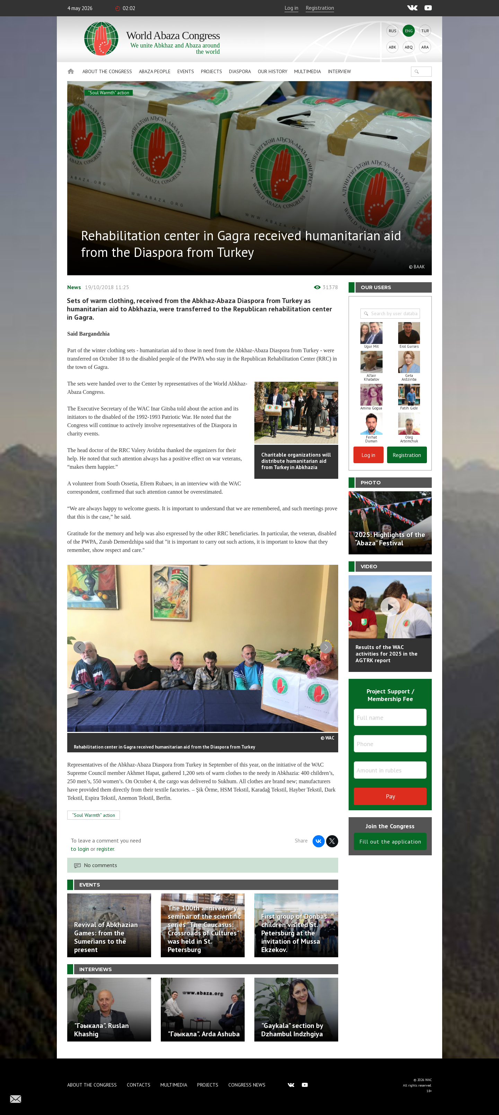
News (74, 287)
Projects (211, 71)
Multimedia (307, 71)
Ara (425, 47)
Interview (339, 71)
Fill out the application (390, 841)
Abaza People (154, 71)
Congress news (246, 1085)
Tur (425, 30)
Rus (392, 30)
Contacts (138, 1085)
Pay (390, 796)
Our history (272, 71)
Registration (320, 7)
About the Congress (107, 71)
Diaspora (240, 71)
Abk (392, 47)
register (105, 851)
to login (80, 851)
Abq (409, 47)
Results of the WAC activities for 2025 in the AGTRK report (387, 653)
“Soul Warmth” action (108, 93)
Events (185, 71)
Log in (291, 7)
